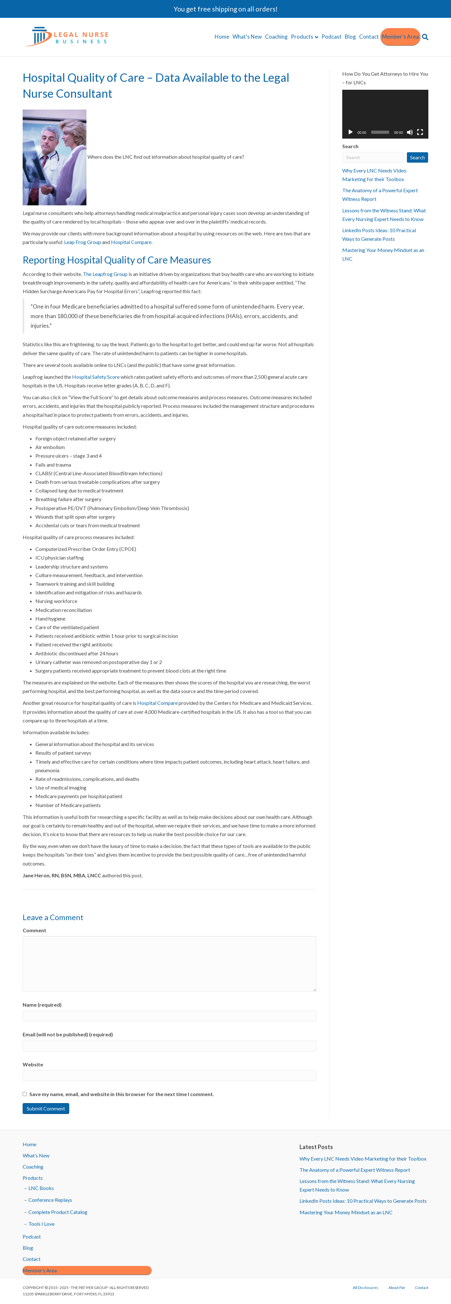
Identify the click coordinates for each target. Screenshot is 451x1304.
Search (350, 146)
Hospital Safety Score (96, 377)
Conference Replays (50, 1200)
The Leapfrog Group (105, 274)
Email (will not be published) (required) (68, 1034)
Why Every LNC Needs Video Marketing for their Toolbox (362, 1158)
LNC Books (41, 1188)
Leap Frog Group (82, 242)
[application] (385, 114)
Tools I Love (41, 1224)
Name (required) (42, 1005)
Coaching (276, 36)
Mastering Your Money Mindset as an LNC (346, 1212)
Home (222, 36)
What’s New (247, 36)
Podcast (332, 36)
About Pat (396, 1287)
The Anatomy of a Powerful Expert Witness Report (354, 1170)
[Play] (350, 132)
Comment (34, 930)
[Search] (424, 37)
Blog (350, 36)
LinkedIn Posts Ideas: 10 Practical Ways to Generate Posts (363, 1201)
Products (302, 36)
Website (33, 1064)
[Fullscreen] (420, 132)
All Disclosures (365, 1287)
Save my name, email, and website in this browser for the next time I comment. (121, 1094)
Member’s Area (400, 36)
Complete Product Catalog (57, 1212)
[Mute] (410, 132)
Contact (369, 36)
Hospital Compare (131, 242)
